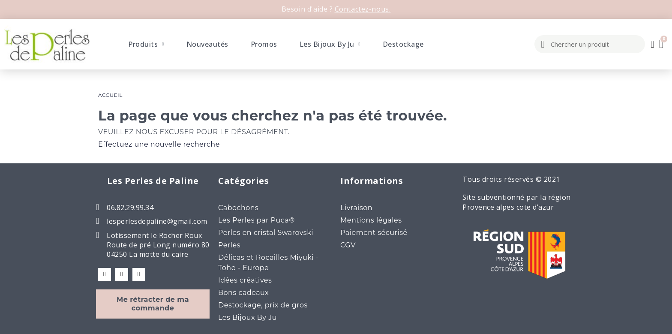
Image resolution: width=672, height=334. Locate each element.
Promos (264, 44)
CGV (348, 245)
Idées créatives (245, 280)
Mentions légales (371, 220)
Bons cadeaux (243, 293)
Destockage (403, 44)
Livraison (356, 208)
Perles (229, 245)
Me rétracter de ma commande (153, 303)
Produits (146, 44)
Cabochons (238, 208)
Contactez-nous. (363, 9)
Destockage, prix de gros (263, 305)
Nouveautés (207, 44)
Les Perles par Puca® (256, 220)
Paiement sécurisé (374, 233)
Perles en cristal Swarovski (265, 233)
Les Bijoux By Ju (330, 44)
